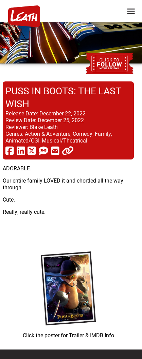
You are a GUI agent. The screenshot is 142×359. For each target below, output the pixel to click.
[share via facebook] (9, 150)
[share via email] (55, 150)
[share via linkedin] (21, 150)
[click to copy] (68, 150)
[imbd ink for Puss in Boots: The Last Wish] (68, 293)
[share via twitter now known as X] (32, 150)
